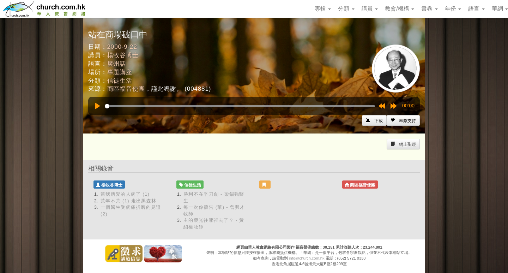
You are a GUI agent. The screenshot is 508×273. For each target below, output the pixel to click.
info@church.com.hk (306, 258)
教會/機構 (399, 9)
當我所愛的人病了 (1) (125, 194)
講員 (370, 9)
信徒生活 (119, 80)
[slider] (240, 106)
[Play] (97, 106)
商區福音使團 (126, 88)
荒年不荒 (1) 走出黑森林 (128, 200)
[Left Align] (403, 120)
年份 (453, 9)
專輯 (323, 9)
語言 (476, 9)
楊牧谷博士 (123, 55)
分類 (346, 9)
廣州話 (116, 63)
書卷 (429, 9)
